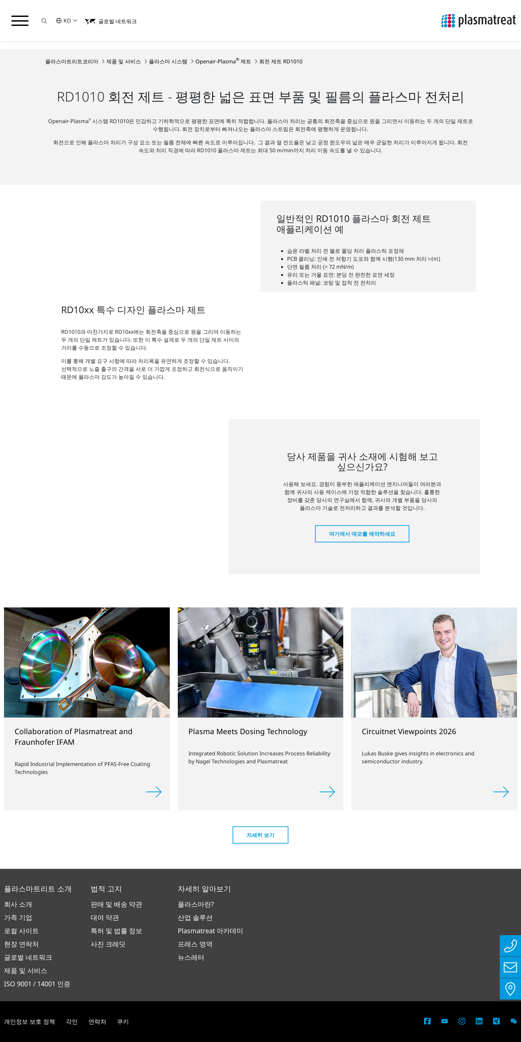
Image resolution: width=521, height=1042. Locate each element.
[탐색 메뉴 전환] (20, 21)
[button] (44, 21)
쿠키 (123, 1021)
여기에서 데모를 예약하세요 (362, 533)
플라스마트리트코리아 (72, 61)
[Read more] (154, 792)
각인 (72, 1021)
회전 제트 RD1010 (280, 61)
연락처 (97, 1021)
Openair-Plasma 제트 (224, 61)
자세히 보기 (260, 835)
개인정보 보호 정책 (29, 1021)
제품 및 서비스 (124, 61)
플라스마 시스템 (169, 61)
